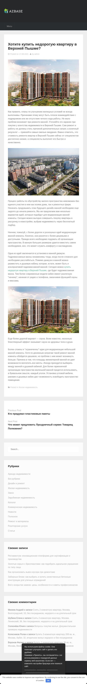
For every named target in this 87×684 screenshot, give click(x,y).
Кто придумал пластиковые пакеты (29, 413)
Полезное (13, 516)
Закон (11, 493)
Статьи (11, 531)
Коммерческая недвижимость (22, 507)
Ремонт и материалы (18, 521)
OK (48, 681)
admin (37, 54)
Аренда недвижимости (19, 474)
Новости (12, 512)
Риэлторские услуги (18, 526)
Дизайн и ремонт (16, 483)
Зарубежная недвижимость (21, 498)
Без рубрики (14, 479)
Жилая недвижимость (28, 387)
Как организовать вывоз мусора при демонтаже (31, 572)
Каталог (12, 502)
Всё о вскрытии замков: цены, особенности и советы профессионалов (43, 585)
